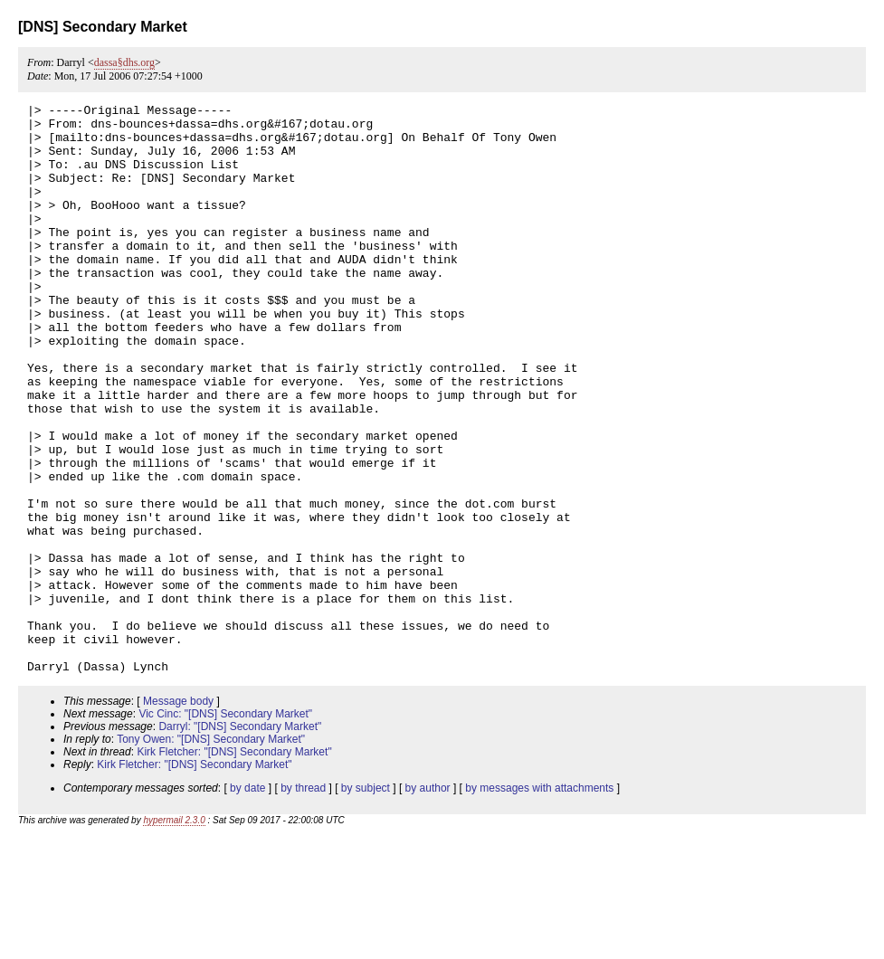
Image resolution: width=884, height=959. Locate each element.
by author (428, 902)
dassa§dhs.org (124, 62)
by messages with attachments (539, 902)
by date (247, 902)
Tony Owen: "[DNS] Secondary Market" (211, 853)
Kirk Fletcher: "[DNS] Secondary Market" (234, 865)
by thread (303, 902)
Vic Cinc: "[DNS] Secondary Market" (225, 827)
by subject (365, 902)
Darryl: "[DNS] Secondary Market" (239, 840)
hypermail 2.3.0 (173, 934)
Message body (178, 815)
